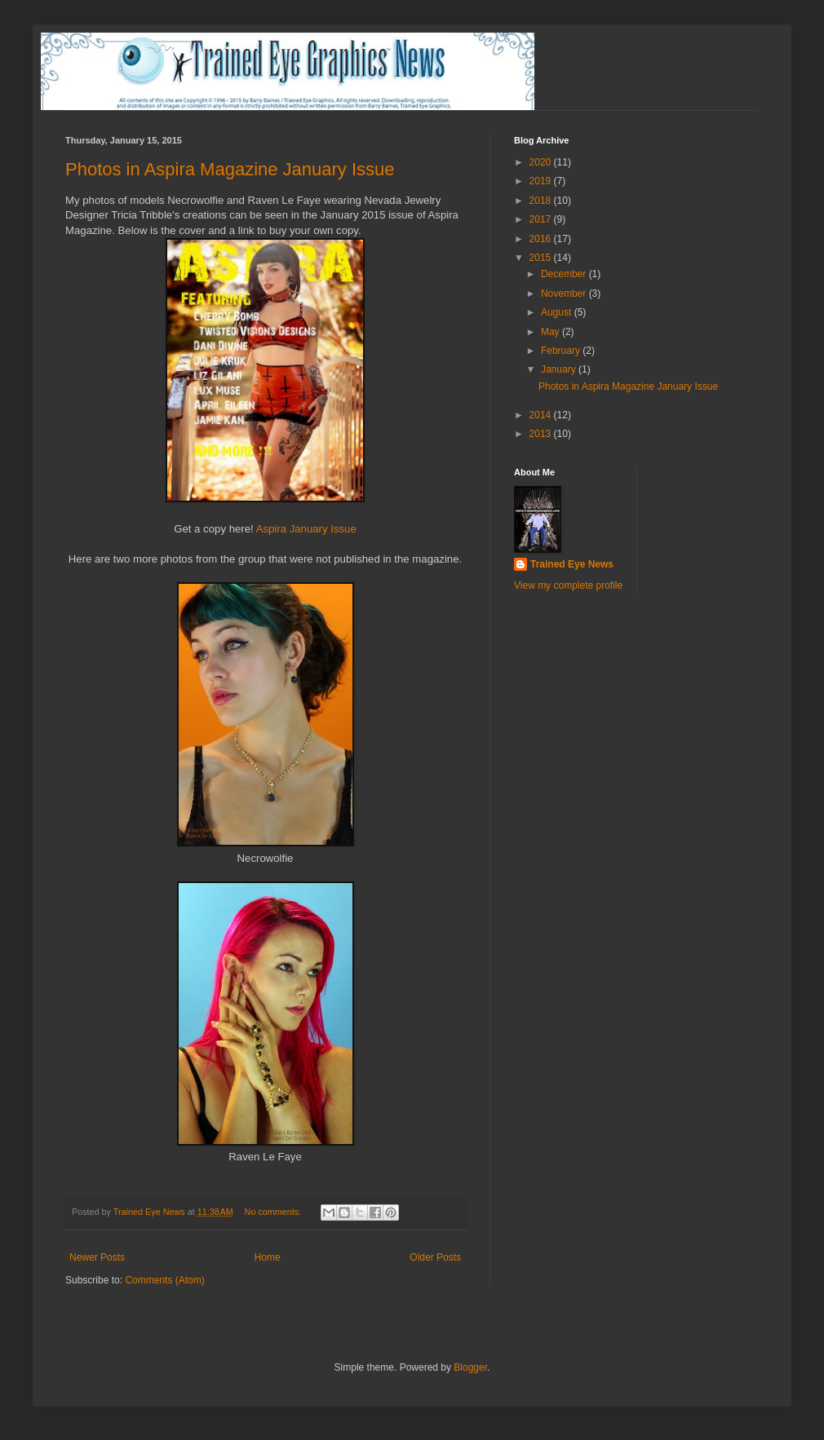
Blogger (470, 1367)
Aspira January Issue (306, 529)
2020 (541, 162)
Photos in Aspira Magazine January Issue (230, 169)
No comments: (274, 1212)
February (562, 350)
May (551, 332)
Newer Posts (97, 1257)
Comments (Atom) (164, 1280)
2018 (541, 200)
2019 (541, 181)
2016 (541, 239)
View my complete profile (568, 585)
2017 (541, 219)
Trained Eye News (572, 564)
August (557, 312)
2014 (541, 415)
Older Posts (435, 1257)
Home (268, 1257)
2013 (541, 434)
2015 (541, 257)
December (565, 274)
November (565, 293)
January (559, 369)
